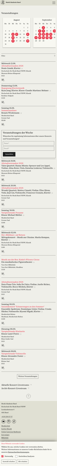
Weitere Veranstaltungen (27, 376)
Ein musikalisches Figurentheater (17, 262)
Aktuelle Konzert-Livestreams (16, 385)
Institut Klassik (6, 429)
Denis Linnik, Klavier (11, 68)
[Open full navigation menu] (53, 3)
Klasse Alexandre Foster (12, 356)
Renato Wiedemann (10, 113)
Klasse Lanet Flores (10, 334)
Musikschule (5, 426)
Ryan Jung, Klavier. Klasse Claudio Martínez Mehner (25, 91)
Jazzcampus (5, 435)
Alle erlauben (22, 461)
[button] (28, 396)
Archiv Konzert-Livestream (15, 388)
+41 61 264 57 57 (6, 417)
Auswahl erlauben (9, 461)
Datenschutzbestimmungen (18, 452)
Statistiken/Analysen (26, 456)
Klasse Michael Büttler (11, 215)
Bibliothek (4, 438)
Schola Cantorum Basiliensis (11, 432)
